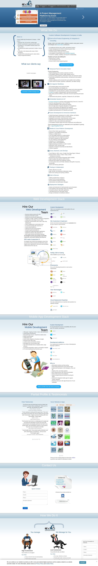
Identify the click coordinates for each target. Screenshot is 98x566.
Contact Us (61, 477)
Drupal (64, 230)
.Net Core (54, 216)
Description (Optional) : (89, 556)
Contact (68, 6)
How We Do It (73, 5)
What (37, 6)
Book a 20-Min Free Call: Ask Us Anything (48, 386)
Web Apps (61, 404)
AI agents (51, 92)
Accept (82, 562)
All (57, 404)
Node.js (64, 216)
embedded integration (70, 53)
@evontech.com (64, 501)
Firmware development (54, 101)
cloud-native (60, 44)
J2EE (64, 213)
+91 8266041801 (60, 479)
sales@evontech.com (61, 484)
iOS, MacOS (55, 338)
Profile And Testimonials (61, 5)
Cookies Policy (49, 563)
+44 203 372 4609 (60, 481)
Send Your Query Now (66, 64)
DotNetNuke (55, 227)
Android (54, 331)
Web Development (43, 6)
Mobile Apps (69, 404)
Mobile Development (52, 6)
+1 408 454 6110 (60, 482)
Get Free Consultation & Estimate (88, 542)
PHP (53, 213)
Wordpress (54, 234)
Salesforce (64, 227)
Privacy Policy (39, 563)
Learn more (43, 25)
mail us (73, 457)
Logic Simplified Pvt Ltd (57, 126)
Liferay (54, 230)
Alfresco (64, 241)
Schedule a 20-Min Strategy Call (30, 91)
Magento (64, 234)
